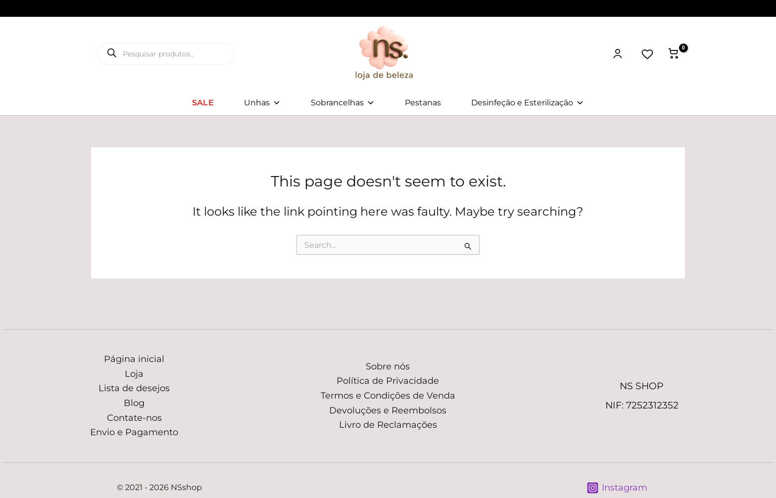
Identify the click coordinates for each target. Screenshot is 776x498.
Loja (134, 373)
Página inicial (134, 359)
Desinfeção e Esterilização (527, 103)
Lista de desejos (134, 388)
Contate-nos (134, 417)
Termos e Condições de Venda (388, 395)
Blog (134, 403)
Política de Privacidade (388, 380)
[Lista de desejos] (647, 53)
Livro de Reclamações (388, 424)
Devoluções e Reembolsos (387, 410)
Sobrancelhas (343, 103)
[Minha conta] (617, 53)
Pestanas (423, 102)
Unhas (262, 103)
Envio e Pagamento (134, 432)
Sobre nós (388, 366)
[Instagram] (617, 488)
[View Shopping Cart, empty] (673, 54)
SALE (203, 102)
